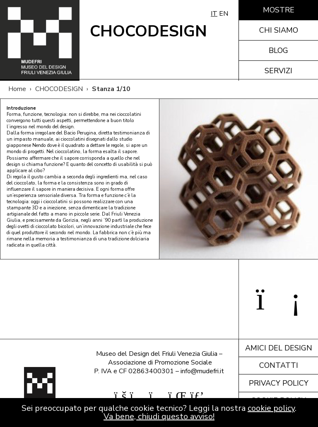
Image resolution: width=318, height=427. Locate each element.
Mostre (278, 10)
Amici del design (278, 348)
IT (214, 13)
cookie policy (271, 408)
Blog (278, 50)
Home (17, 89)
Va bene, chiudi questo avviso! (159, 416)
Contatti (278, 365)
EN (223, 13)
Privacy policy (278, 383)
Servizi (278, 71)
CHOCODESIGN (59, 89)
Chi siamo (278, 30)
